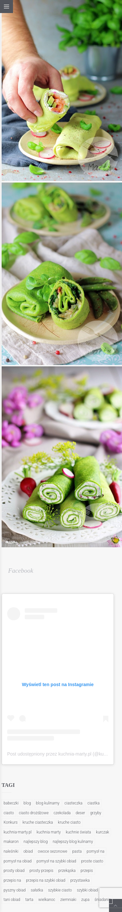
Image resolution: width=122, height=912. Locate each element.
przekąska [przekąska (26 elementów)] (67, 870)
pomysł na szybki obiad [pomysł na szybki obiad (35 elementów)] (56, 861)
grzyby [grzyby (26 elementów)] (95, 813)
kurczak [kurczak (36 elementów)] (102, 832)
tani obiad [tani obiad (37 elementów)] (12, 899)
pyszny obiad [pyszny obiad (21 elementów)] (15, 890)
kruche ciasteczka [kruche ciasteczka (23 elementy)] (37, 822)
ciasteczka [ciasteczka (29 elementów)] (73, 803)
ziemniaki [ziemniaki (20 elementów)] (68, 899)
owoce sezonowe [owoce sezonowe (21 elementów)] (52, 851)
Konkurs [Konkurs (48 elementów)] (11, 822)
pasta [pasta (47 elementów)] (77, 851)
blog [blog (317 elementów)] (27, 803)
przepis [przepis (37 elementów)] (87, 870)
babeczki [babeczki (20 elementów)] (11, 803)
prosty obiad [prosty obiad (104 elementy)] (14, 870)
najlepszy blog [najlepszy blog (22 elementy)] (36, 841)
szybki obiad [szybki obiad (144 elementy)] (87, 890)
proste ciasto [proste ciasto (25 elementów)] (92, 861)
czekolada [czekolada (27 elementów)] (62, 813)
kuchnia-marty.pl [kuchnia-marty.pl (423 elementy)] (18, 832)
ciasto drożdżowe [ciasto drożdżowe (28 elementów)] (33, 813)
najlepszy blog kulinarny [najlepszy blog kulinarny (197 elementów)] (73, 841)
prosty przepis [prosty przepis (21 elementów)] (41, 870)
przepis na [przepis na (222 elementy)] (12, 880)
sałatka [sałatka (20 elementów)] (37, 890)
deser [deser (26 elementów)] (80, 813)
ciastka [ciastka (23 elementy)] (94, 803)
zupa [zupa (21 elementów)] (85, 899)
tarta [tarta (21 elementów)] (29, 899)
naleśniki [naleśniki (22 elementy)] (11, 851)
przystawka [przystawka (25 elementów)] (79, 880)
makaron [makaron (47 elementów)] (11, 841)
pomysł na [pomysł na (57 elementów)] (95, 851)
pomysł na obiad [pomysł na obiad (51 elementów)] (18, 861)
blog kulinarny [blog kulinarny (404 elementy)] (47, 803)
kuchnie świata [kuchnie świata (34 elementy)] (78, 832)
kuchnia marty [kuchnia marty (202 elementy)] (49, 832)
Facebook (20, 570)
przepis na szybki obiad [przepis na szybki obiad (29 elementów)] (45, 880)
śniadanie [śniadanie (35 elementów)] (103, 899)
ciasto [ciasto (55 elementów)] (9, 813)
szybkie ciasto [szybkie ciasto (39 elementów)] (60, 890)
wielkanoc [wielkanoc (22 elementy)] (46, 899)
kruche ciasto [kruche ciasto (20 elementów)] (69, 822)
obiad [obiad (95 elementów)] (28, 851)
